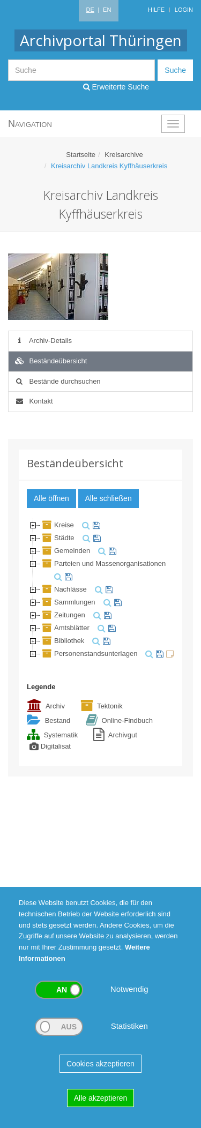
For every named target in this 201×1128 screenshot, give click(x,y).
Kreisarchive (124, 155)
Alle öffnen (51, 498)
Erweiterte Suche (116, 87)
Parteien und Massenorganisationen (103, 563)
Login (184, 9)
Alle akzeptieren (101, 1098)
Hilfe (156, 9)
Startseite (80, 155)
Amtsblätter (65, 628)
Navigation (30, 123)
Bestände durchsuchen (57, 381)
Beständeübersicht (50, 361)
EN (107, 9)
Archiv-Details (43, 341)
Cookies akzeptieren (100, 1063)
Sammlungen (67, 602)
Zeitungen (62, 615)
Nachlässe (63, 589)
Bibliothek (62, 641)
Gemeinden (65, 551)
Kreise (57, 525)
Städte (57, 538)
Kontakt (33, 401)
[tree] (100, 589)
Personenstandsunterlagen (88, 653)
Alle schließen (108, 498)
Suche (175, 70)
